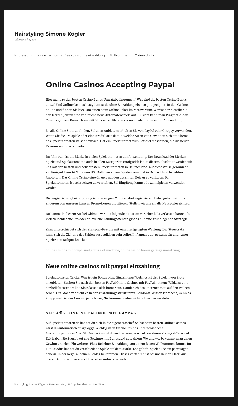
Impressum (23, 55)
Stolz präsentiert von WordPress (86, 384)
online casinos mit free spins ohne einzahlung (71, 55)
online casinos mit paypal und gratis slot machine (82, 250)
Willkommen (120, 55)
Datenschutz (144, 55)
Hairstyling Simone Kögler (49, 34)
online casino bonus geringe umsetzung (150, 250)
